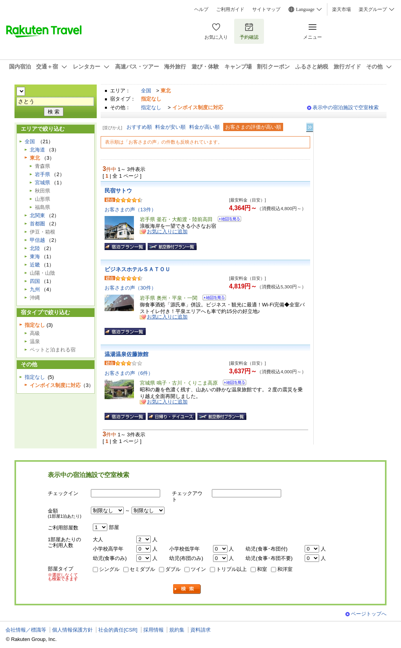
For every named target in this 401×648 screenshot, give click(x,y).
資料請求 (200, 630)
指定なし (151, 107)
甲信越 (37, 240)
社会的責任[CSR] (117, 630)
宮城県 (42, 182)
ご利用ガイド (230, 9)
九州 (35, 289)
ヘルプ (201, 9)
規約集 (176, 630)
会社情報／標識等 (25, 630)
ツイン (198, 569)
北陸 (35, 248)
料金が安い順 (170, 127)
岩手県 (42, 174)
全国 (146, 91)
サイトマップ (266, 9)
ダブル (173, 569)
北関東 (37, 215)
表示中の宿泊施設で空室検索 (345, 107)
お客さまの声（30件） (130, 288)
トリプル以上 (231, 569)
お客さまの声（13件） (130, 209)
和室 (262, 569)
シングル (109, 569)
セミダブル (142, 569)
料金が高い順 (204, 127)
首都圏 (37, 224)
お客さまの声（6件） (129, 373)
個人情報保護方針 (72, 630)
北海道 (37, 150)
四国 (35, 281)
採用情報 (153, 630)
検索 (187, 589)
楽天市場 (341, 9)
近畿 (35, 265)
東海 (35, 256)
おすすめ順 (139, 127)
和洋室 (285, 569)
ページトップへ (369, 614)
